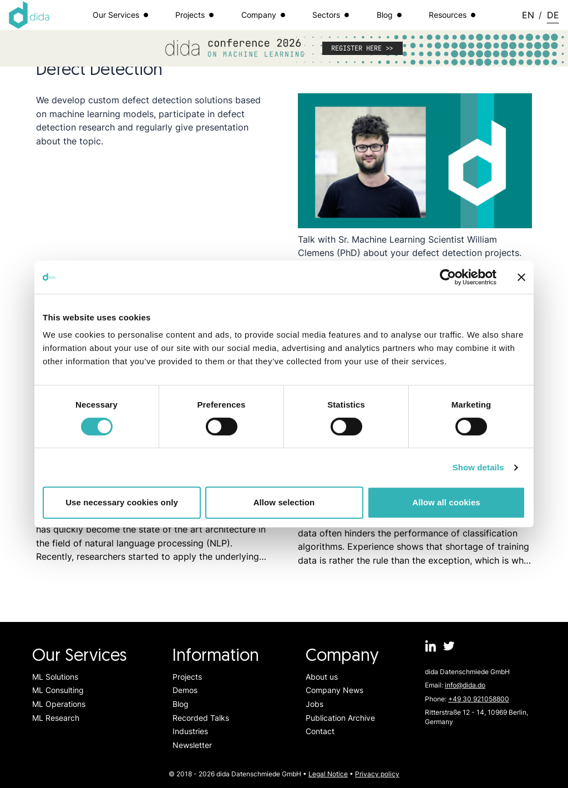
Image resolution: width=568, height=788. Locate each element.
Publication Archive (340, 717)
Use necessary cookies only (121, 502)
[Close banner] (521, 277)
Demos (185, 690)
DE (553, 15)
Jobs (314, 704)
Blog (181, 704)
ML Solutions (55, 676)
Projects (187, 676)
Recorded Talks (201, 717)
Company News (334, 690)
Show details (478, 467)
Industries (190, 731)
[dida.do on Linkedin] (431, 646)
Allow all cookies (446, 502)
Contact (320, 731)
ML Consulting (58, 690)
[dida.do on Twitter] (449, 646)
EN (528, 15)
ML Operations (58, 704)
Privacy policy (377, 774)
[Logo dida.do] (29, 15)
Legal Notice (328, 774)
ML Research (55, 717)
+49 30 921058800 (478, 699)
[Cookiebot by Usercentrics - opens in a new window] (447, 277)
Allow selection (284, 502)
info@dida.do (465, 685)
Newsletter (192, 745)
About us (322, 676)
